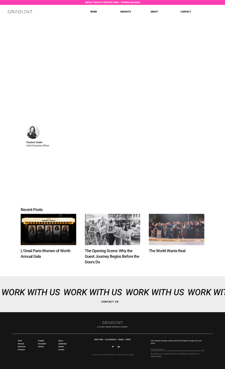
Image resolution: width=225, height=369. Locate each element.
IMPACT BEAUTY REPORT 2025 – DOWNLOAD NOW (112, 2)
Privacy (131, 354)
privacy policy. (156, 356)
